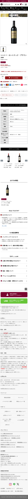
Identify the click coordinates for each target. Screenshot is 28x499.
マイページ (3, 393)
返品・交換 (3, 353)
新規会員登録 (7, 397)
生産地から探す (3, 8)
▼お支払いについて (8, 325)
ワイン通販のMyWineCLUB (7, 433)
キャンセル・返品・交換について (7, 420)
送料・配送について (20, 411)
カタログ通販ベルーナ (5, 438)
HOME (1, 11)
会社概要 (3, 451)
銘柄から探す (8, 8)
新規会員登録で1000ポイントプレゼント (14, 294)
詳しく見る (4, 225)
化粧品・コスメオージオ (6, 440)
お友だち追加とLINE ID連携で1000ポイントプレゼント (14, 301)
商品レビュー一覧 (21, 401)
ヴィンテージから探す (18, 8)
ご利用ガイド (7, 411)
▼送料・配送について (9, 341)
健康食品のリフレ (20, 446)
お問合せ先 (3, 376)
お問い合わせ (19, 488)
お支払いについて (7, 415)
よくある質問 (21, 420)
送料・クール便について (22, 91)
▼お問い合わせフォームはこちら (8, 388)
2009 (11, 114)
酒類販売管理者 (5, 471)
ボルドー (12, 11)
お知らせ (7, 424)
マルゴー (17, 11)
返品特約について (13, 91)
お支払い (3, 318)
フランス (6, 11)
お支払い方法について (4, 91)
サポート (3, 406)
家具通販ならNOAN (15, 438)
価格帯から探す (12, 8)
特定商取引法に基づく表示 (7, 491)
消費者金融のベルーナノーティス (8, 446)
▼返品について (8, 372)
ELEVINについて (11, 488)
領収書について (20, 415)
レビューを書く (5, 98)
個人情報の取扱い (19, 491)
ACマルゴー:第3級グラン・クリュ (17, 119)
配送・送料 (3, 329)
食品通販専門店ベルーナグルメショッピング (10, 435)
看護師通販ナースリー (22, 442)
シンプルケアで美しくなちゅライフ (8, 442)
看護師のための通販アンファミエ (8, 444)
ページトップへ (26, 289)
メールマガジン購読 (7, 401)
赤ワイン (12, 121)
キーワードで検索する (24, 8)
